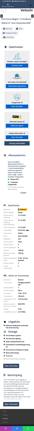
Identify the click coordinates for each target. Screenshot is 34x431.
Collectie (5, 415)
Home (4, 411)
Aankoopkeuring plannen (17, 86)
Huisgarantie (16, 103)
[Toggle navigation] (31, 5)
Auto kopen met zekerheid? (17, 82)
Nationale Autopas (16, 122)
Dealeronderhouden (16, 133)
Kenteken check (17, 65)
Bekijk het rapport (17, 126)
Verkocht (5, 418)
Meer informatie (17, 106)
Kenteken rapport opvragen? (17, 62)
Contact (5, 422)
